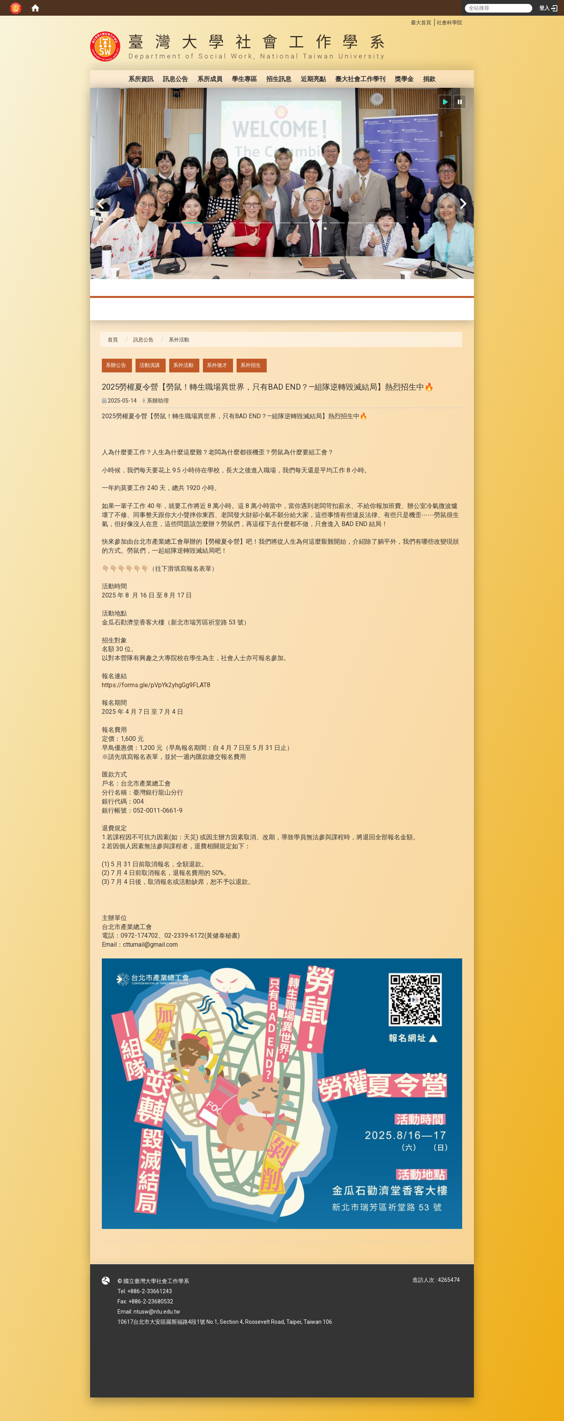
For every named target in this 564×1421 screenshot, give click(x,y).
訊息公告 (175, 79)
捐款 (429, 79)
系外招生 (250, 365)
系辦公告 (116, 365)
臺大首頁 (421, 22)
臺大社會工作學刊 (360, 79)
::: (407, 21)
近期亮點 (313, 79)
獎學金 (404, 79)
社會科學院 (449, 22)
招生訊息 (278, 79)
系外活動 (183, 365)
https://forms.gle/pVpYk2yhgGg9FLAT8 (156, 685)
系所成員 (209, 79)
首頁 (113, 340)
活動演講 (149, 365)
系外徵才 (217, 365)
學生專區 (244, 79)
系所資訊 (141, 79)
